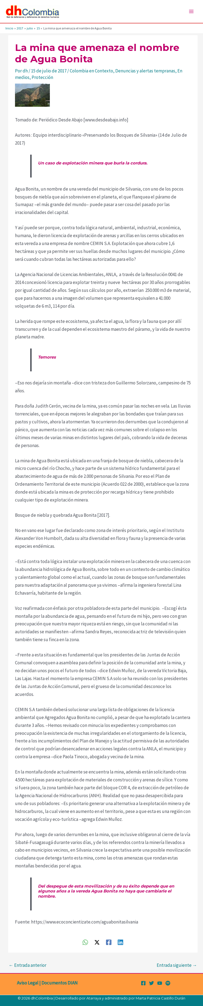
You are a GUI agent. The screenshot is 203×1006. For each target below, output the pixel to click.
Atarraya (93, 998)
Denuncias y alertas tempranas (145, 71)
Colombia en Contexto (91, 71)
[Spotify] (167, 983)
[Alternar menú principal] (191, 11)
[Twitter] (151, 983)
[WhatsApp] (85, 942)
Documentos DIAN (59, 983)
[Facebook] (108, 942)
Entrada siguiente (177, 965)
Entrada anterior (27, 965)
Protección (42, 77)
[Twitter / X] (97, 942)
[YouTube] (159, 983)
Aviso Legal (27, 983)
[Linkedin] (120, 942)
